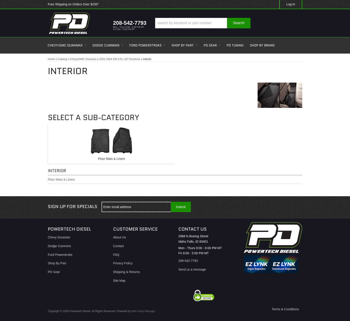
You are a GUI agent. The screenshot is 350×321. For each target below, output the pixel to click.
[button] (203, 23)
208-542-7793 (188, 261)
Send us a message (192, 269)
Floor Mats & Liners (111, 158)
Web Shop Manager (143, 311)
